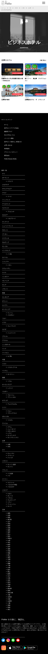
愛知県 (9, 588)
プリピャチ (10, 211)
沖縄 (8, 559)
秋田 (8, 526)
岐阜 (8, 544)
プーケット (10, 455)
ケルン (9, 411)
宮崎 (8, 528)
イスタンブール (11, 367)
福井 (8, 532)
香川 (8, 555)
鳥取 (8, 517)
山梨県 (9, 601)
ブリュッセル (11, 397)
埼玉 (8, 542)
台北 (8, 446)
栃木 (8, 569)
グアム (9, 427)
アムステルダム (11, 404)
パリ (8, 475)
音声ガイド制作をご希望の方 (13, 142)
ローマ (9, 506)
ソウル (9, 381)
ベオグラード (11, 218)
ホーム (3, 8)
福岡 (8, 557)
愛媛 (8, 563)
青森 (8, 553)
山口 (8, 521)
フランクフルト (11, 413)
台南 (8, 444)
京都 (8, 599)
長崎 (8, 605)
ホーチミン (10, 374)
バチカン (9, 498)
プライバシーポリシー (11, 152)
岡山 (8, 572)
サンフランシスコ (12, 437)
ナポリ (9, 493)
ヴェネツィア (11, 500)
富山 (8, 534)
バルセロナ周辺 (11, 484)
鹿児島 (9, 519)
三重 (23, 8)
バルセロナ (10, 487)
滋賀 (8, 549)
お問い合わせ (8, 145)
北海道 (9, 597)
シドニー (9, 388)
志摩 (29, 8)
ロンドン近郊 (11, 464)
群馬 (8, 590)
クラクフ (9, 181)
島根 (8, 607)
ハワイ (9, 433)
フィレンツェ (11, 504)
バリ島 (9, 254)
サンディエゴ (11, 435)
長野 (8, 586)
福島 (8, 530)
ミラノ (9, 502)
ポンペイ (9, 496)
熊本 (8, 536)
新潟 (8, 582)
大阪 (8, 595)
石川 (8, 576)
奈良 (8, 580)
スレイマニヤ (11, 326)
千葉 (8, 565)
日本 (16, 8)
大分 (8, 561)
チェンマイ (10, 453)
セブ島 (9, 356)
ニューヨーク (11, 429)
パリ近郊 (9, 473)
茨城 (8, 584)
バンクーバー (11, 333)
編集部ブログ (8, 131)
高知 (8, 523)
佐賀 (8, 515)
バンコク (9, 457)
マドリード (10, 482)
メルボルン (10, 315)
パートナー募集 (9, 138)
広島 (8, 578)
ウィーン (9, 313)
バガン (9, 265)
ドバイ (9, 196)
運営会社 (7, 155)
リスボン (9, 420)
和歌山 (9, 538)
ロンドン (9, 466)
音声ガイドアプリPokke (11, 128)
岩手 (8, 546)
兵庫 (8, 567)
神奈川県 (9, 592)
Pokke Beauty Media (10, 159)
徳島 (8, 513)
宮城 (8, 551)
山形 (8, 540)
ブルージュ (10, 395)
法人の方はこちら (9, 135)
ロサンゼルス (11, 431)
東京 (8, 609)
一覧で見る (42, 60)
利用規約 (7, 148)
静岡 (8, 574)
